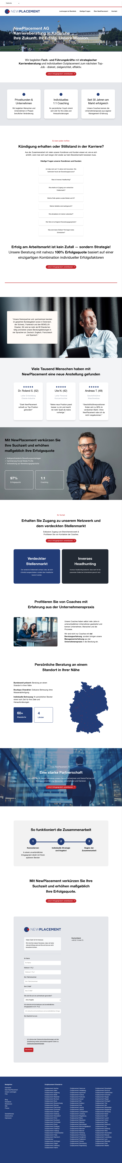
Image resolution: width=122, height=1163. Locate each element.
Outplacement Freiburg (52, 1131)
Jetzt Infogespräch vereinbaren (61, 74)
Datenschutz (9, 1116)
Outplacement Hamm (51, 1148)
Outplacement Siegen (102, 1097)
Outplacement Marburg (77, 1122)
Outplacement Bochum (52, 1099)
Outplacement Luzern (102, 1118)
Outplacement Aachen (51, 1088)
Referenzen (8, 1104)
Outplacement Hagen (51, 1143)
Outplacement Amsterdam (103, 1133)
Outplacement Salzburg (102, 1129)
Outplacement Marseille (102, 1141)
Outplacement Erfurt (51, 1118)
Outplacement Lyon (101, 1139)
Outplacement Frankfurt (52, 1129)
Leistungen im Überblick (67, 11)
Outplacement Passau (77, 1141)
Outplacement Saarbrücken (103, 1093)
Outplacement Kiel (75, 1101)
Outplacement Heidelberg (78, 1090)
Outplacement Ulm (101, 1105)
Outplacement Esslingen (52, 1126)
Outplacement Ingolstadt (77, 1093)
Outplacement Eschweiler (52, 1122)
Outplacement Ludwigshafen (79, 1112)
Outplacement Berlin (51, 1095)
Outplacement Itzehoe (77, 1095)
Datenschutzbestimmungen (35, 1044)
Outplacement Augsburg (52, 1093)
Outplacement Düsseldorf (53, 1116)
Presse (7, 1108)
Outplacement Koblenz (77, 1103)
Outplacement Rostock (102, 1090)
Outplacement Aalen (51, 1090)
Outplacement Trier (101, 1103)
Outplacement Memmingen (78, 1124)
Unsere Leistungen (10, 1092)
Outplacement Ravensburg (78, 1143)
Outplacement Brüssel (102, 1135)
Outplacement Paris (101, 1143)
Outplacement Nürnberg (77, 1133)
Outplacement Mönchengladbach (80, 1126)
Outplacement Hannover (77, 1088)
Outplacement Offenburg (77, 1135)
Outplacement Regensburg (78, 1145)
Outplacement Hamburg (52, 1145)
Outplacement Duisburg (52, 1114)
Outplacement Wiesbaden (103, 1107)
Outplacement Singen (102, 1099)
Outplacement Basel (101, 1114)
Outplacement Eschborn (52, 1120)
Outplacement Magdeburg (78, 1116)
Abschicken (28, 1050)
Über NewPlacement (101, 11)
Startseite (8, 1088)
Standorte (8, 1102)
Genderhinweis (9, 1114)
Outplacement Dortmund (52, 1109)
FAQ (6, 1094)
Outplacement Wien (101, 1131)
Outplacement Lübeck (77, 1109)
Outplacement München (77, 1129)
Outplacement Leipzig (77, 1107)
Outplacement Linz (101, 1126)
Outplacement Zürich (101, 1120)
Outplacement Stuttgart (102, 1101)
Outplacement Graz (101, 1122)
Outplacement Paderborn (78, 1139)
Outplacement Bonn (51, 1101)
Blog (6, 1100)
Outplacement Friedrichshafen (54, 1133)
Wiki (6, 1106)
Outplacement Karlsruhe (77, 1097)
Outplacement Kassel (76, 1099)
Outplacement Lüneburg (77, 1114)
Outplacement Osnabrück (78, 1137)
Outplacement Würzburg (103, 1112)
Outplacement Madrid (102, 1145)
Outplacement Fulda (51, 1135)
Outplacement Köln (76, 1105)
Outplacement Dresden (52, 1112)
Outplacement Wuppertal (103, 1109)
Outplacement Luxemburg (103, 1137)
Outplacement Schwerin (102, 1095)
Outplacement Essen (51, 1124)
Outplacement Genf (101, 1116)
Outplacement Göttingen (52, 1141)
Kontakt (114, 11)
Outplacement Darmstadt (53, 1107)
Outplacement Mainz (76, 1118)
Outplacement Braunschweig (54, 1103)
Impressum (8, 1118)
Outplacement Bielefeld (52, 1097)
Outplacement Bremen (52, 1105)
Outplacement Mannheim (77, 1120)
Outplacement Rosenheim (103, 1088)
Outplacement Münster (77, 1131)
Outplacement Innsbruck (102, 1124)
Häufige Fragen (85, 11)
